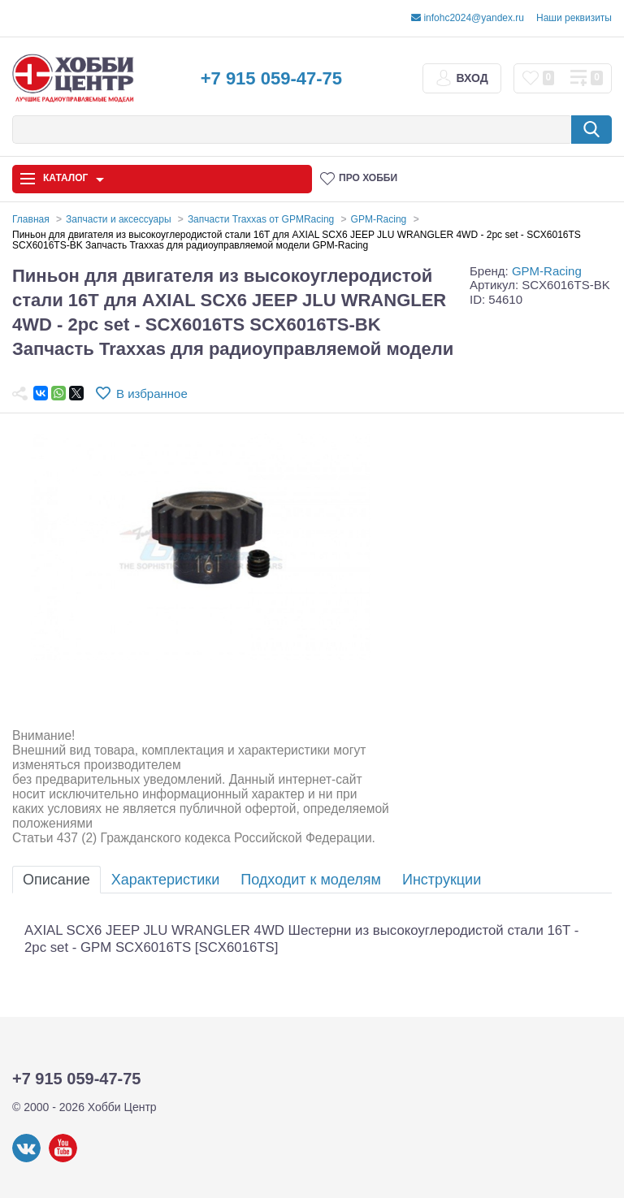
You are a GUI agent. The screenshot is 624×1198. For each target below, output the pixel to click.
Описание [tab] (56, 879)
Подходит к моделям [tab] (310, 879)
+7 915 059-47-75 (271, 78)
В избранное (152, 393)
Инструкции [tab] (441, 879)
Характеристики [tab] (165, 879)
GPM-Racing (547, 271)
